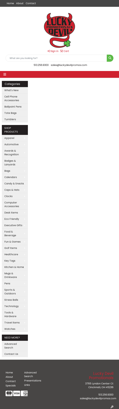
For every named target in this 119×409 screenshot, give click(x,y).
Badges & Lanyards (10, 162)
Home (10, 3)
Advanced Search (10, 345)
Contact (31, 3)
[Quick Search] (56, 58)
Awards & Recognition (11, 152)
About (20, 3)
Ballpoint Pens (13, 106)
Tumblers (10, 119)
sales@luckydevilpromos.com (69, 65)
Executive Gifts (13, 225)
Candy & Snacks (14, 183)
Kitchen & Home (14, 267)
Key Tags (9, 261)
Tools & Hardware (10, 314)
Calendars (10, 177)
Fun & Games (12, 241)
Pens (7, 283)
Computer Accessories (11, 204)
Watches (9, 329)
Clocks (8, 196)
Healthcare (11, 254)
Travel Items (12, 322)
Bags (7, 171)
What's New (11, 90)
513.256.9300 (41, 65)
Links (27, 385)
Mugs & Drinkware (10, 275)
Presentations (31, 380)
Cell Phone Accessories (11, 98)
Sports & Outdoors (10, 291)
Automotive (11, 144)
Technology (11, 306)
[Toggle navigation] (5, 74)
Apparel (9, 138)
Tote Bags (10, 113)
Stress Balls (11, 300)
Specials (11, 385)
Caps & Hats (11, 190)
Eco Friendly (11, 219)
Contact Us (11, 354)
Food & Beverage (10, 233)
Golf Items (10, 248)
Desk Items (11, 212)
